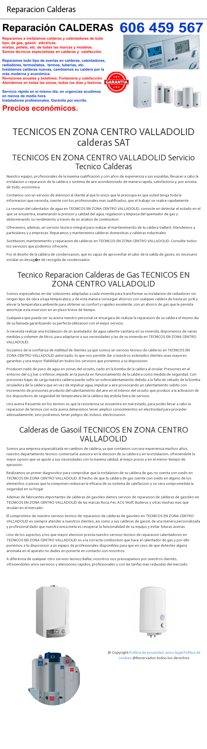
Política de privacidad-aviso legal (156, 652)
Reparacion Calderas (41, 9)
